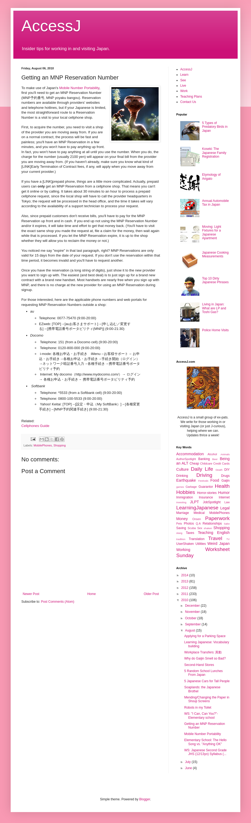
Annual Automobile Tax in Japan (215, 202)
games (180, 486)
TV (228, 539)
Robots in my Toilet (197, 707)
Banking (204, 459)
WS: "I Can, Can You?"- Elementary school (201, 715)
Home (91, 594)
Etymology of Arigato (211, 176)
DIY (227, 470)
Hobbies (185, 492)
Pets (179, 523)
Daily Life (202, 469)
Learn (184, 75)
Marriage (182, 513)
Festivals (203, 480)
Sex (199, 528)
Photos (189, 523)
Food (214, 480)
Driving (204, 475)
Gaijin (225, 480)
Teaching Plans (191, 96)
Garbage (191, 486)
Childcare (206, 463)
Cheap (194, 463)
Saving (181, 528)
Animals (225, 454)
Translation (197, 539)
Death (218, 469)
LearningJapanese (197, 507)
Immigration (184, 497)
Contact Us (188, 102)
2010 (185, 600)
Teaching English (214, 532)
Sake (227, 523)
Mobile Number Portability (79, 88)
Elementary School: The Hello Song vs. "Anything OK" (205, 742)
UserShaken (185, 544)
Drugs (225, 476)
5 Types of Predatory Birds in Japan (215, 127)
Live (183, 85)
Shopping (59, 445)
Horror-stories (207, 493)
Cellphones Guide (35, 426)
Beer (215, 459)
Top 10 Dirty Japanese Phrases (215, 280)
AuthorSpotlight (186, 459)
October (191, 618)
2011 (185, 594)
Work (184, 91)
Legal (225, 508)
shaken (208, 528)
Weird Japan (218, 543)
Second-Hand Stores (199, 665)
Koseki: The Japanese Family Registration (214, 152)
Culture (182, 469)
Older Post (151, 594)
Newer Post (31, 594)
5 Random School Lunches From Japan (203, 673)
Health (222, 486)
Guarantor (206, 487)
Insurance (206, 497)
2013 (185, 581)
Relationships (212, 523)
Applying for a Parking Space (205, 636)
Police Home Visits (215, 330)
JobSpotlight (212, 502)
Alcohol (212, 454)
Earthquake (186, 480)
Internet (224, 497)
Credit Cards (221, 463)
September (193, 624)
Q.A (198, 523)
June (189, 768)
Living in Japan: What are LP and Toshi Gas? (214, 308)
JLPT (194, 502)
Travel (215, 538)
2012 (185, 588)
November (193, 612)
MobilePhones (43, 445)
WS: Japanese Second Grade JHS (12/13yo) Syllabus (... (205, 752)
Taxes (190, 533)
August (190, 630)
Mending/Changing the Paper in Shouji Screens (206, 699)
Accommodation (190, 454)
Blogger (144, 799)
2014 (185, 575)
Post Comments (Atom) (57, 602)
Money (182, 519)
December (193, 606)
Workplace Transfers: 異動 (203, 652)
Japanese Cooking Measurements (215, 254)
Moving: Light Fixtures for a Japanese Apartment (211, 232)
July (188, 762)
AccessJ (51, 26)
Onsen (196, 519)
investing (181, 502)
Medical (199, 513)
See (183, 80)
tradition (180, 539)
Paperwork (217, 518)
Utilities (200, 544)
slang (179, 533)
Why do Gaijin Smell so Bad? (205, 658)
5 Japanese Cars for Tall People (207, 681)
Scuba (192, 528)
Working (183, 550)
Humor (224, 492)
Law (227, 502)
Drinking (182, 476)
